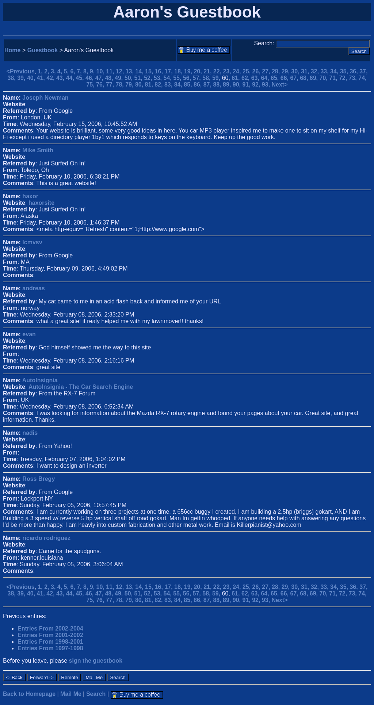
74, (362, 78)
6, (73, 71)
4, (60, 71)
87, (208, 84)
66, (285, 78)
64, (266, 78)
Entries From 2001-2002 (50, 635)
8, (86, 71)
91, (247, 84)
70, (324, 78)
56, (188, 78)
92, (257, 84)
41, (42, 78)
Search (96, 694)
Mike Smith (37, 150)
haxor (30, 196)
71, (334, 78)
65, (275, 78)
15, (150, 71)
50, (129, 78)
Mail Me (70, 694)
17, (169, 71)
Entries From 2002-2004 (50, 628)
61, (236, 78)
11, (111, 71)
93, (267, 84)
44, (71, 78)
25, (247, 71)
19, (189, 71)
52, (149, 78)
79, (130, 84)
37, (363, 71)
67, (295, 78)
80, (140, 84)
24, (238, 71)
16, (160, 71)
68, (305, 78)
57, (198, 78)
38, (13, 78)
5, (67, 71)
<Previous (21, 71)
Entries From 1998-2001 (50, 642)
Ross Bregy (38, 479)
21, (208, 71)
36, (354, 71)
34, (335, 71)
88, (218, 84)
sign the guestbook (96, 661)
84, (179, 84)
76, (101, 84)
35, (345, 71)
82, (159, 84)
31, (306, 71)
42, (51, 78)
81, (150, 84)
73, (354, 78)
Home (12, 50)
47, (100, 78)
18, (179, 71)
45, (80, 78)
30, (296, 71)
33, (325, 71)
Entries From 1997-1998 (50, 648)
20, (198, 71)
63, (256, 78)
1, (41, 71)
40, (32, 78)
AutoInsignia (40, 380)
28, (277, 71)
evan (28, 334)
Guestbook (42, 50)
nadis (30, 433)
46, (90, 78)
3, (54, 71)
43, (61, 78)
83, (169, 84)
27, (267, 71)
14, (140, 71)
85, (189, 84)
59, (217, 78)
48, (110, 78)
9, (93, 71)
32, (316, 71)
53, (159, 78)
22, (218, 71)
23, (228, 71)
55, (178, 78)
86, (198, 84)
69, (315, 78)
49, (120, 78)
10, (101, 71)
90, (238, 84)
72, (344, 78)
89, (228, 84)
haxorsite (41, 203)
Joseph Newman (45, 98)
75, (91, 84)
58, (207, 78)
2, (47, 71)
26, (257, 71)
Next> (280, 84)
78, (121, 84)
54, (168, 78)
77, (111, 84)
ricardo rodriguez (46, 538)
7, (80, 71)
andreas (33, 288)
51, (139, 78)
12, (121, 71)
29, (286, 71)
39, (22, 78)
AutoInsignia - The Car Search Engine (80, 387)
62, (246, 78)
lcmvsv (32, 242)
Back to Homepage (29, 694)
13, (131, 71)
